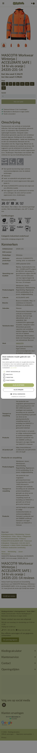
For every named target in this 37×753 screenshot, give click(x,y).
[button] (18, 394)
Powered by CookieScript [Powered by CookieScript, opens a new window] (19, 396)
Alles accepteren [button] (18, 385)
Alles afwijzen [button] (18, 390)
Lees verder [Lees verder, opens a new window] (13, 368)
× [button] (34, 356)
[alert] (18, 376)
